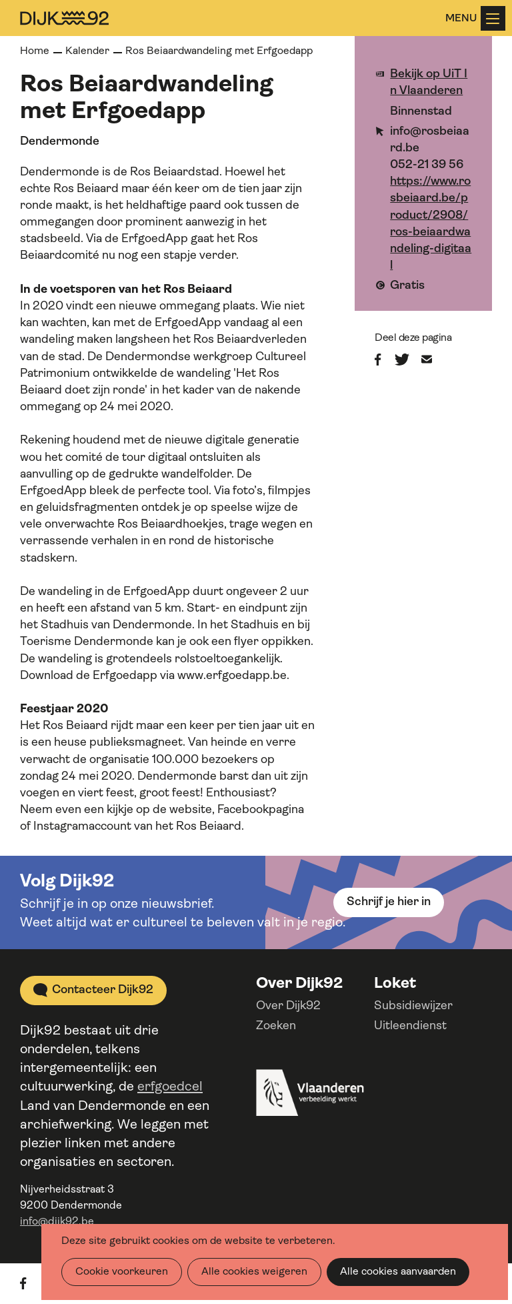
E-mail (434, 359)
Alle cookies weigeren (254, 1272)
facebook (33, 1283)
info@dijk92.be (57, 1222)
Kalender (87, 51)
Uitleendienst (410, 1026)
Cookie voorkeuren (121, 1272)
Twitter (408, 359)
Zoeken (276, 1026)
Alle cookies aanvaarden (398, 1272)
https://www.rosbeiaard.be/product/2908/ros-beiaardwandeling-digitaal (430, 223)
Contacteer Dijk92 (102, 990)
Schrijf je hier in (389, 902)
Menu (492, 18)
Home (34, 51)
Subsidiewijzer (413, 1006)
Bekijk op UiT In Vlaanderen (428, 83)
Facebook (385, 359)
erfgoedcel (170, 1087)
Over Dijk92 (288, 1006)
